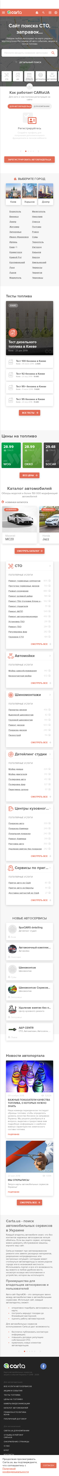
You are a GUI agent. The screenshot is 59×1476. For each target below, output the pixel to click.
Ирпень (13, 242)
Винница (14, 216)
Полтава (36, 226)
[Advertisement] (29, 4)
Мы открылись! (18, 1180)
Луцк (12, 267)
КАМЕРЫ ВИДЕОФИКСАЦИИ (17, 1403)
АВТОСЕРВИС (50, 12)
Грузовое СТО (16, 636)
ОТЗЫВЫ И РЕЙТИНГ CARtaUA (13, 1436)
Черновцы (37, 277)
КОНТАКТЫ (9, 1454)
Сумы (35, 237)
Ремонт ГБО (14, 626)
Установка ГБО (16, 621)
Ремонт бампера (17, 838)
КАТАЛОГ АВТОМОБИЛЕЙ (16, 1408)
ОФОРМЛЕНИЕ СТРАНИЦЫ (16, 1442)
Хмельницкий (39, 262)
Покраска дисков (17, 730)
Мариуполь (15, 277)
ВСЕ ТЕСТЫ (28, 413)
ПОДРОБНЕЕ (13, 1134)
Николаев (37, 216)
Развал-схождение (18, 591)
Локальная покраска (19, 833)
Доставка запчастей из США (23, 893)
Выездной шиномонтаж (21, 714)
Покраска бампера (18, 828)
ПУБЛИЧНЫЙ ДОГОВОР (15, 1419)
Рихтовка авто (16, 843)
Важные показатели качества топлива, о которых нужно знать (29, 1103)
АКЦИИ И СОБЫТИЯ (13, 1391)
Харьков (36, 252)
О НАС (7, 1446)
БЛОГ (6, 1450)
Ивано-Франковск (19, 237)
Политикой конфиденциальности (16, 1470)
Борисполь (15, 211)
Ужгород (37, 247)
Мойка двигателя (17, 774)
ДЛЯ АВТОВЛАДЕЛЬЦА (21, 106)
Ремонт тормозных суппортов (24, 580)
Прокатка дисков (17, 709)
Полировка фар (16, 784)
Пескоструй (14, 735)
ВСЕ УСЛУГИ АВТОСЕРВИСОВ (18, 1386)
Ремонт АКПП (15, 611)
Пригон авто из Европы (21, 888)
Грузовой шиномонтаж (20, 720)
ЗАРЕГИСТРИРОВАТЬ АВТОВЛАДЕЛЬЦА (29, 159)
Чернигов (37, 272)
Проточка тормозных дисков (23, 586)
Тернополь (38, 242)
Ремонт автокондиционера (23, 616)
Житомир (14, 226)
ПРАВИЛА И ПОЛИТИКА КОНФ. (15, 1413)
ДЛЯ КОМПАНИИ (41, 106)
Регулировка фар (17, 631)
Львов (12, 272)
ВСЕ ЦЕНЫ (28, 475)
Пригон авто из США (19, 882)
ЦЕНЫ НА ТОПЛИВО (13, 1399)
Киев (12, 247)
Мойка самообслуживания (22, 670)
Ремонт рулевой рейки (20, 596)
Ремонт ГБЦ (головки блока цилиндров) (25, 601)
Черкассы (37, 267)
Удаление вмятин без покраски (25, 849)
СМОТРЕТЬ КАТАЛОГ (28, 551)
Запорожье (15, 232)
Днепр (12, 221)
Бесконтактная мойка (19, 675)
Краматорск (15, 252)
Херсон (36, 257)
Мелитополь (38, 211)
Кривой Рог (15, 257)
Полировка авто (17, 779)
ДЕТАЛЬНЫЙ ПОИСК (30, 62)
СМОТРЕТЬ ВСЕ (39, 644)
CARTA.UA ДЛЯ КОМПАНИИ (16, 1431)
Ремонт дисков (16, 725)
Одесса (36, 221)
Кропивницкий (17, 262)
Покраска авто (16, 823)
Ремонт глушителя (18, 606)
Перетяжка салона (18, 789)
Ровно (35, 232)
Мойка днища (15, 769)
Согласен (48, 1465)
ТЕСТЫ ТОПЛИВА (12, 1395)
